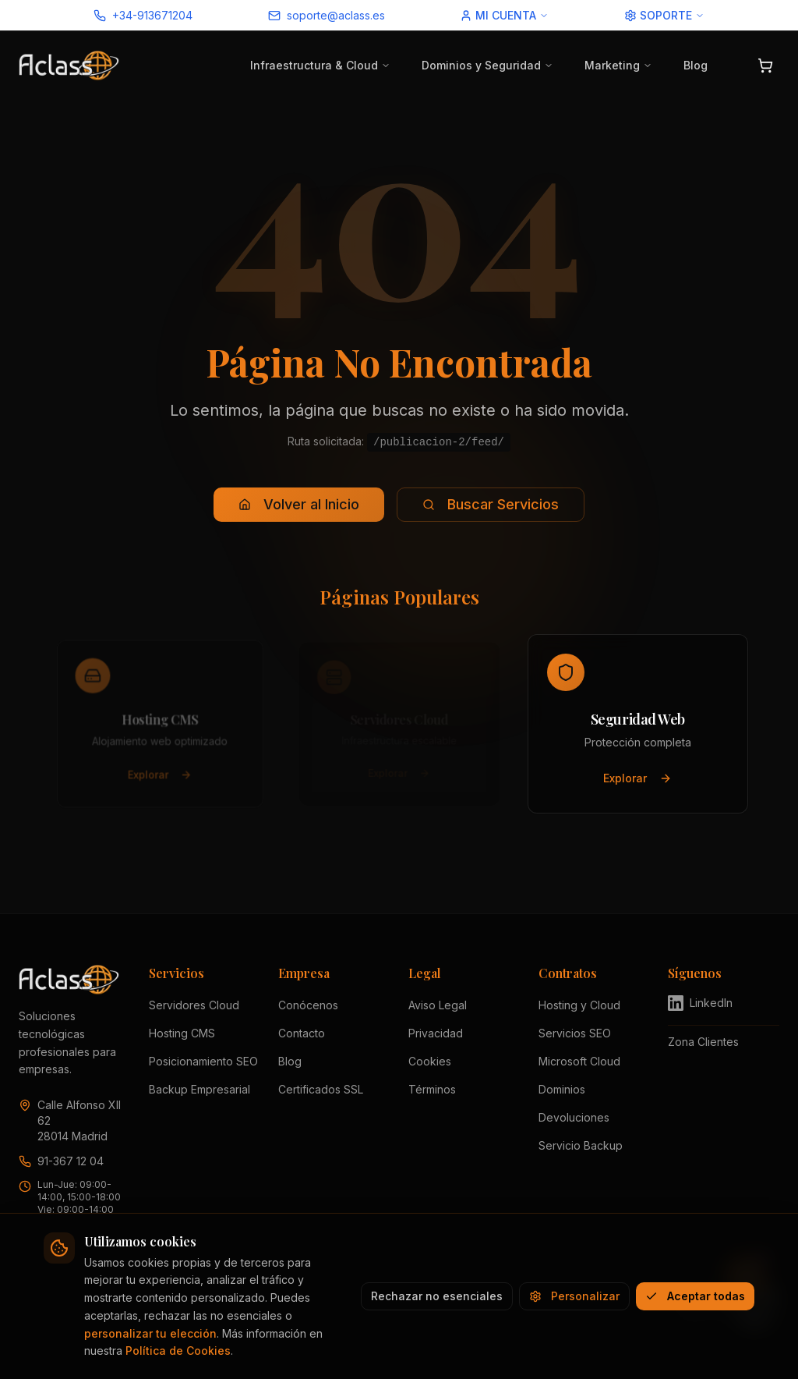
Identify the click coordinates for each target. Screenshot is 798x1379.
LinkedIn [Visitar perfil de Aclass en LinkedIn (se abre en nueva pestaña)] (700, 1003)
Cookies (429, 1061)
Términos (432, 1089)
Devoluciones (573, 1117)
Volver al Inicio (298, 504)
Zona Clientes (703, 1041)
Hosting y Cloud (579, 1005)
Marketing (618, 65)
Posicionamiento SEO (203, 1061)
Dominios (561, 1089)
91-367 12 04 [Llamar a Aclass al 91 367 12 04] (70, 1161)
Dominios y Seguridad (487, 65)
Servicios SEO (574, 1033)
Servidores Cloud (194, 1005)
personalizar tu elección (150, 1333)
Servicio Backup (580, 1145)
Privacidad (435, 1033)
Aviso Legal (437, 1005)
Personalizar (574, 1296)
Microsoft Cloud (579, 1061)
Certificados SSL (320, 1089)
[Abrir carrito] (765, 65)
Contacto (301, 1033)
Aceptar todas (695, 1296)
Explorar (159, 778)
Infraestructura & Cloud (320, 65)
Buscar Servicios (490, 504)
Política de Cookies (178, 1350)
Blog (695, 65)
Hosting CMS (182, 1033)
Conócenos (308, 1005)
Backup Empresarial (199, 1089)
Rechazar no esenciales (437, 1296)
